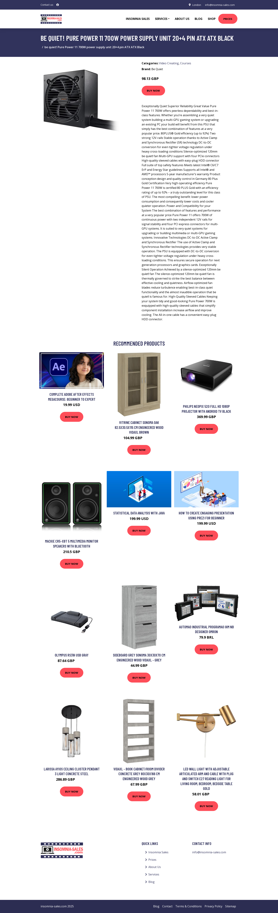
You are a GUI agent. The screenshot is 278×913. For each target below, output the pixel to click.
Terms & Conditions (188, 906)
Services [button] (161, 19)
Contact (167, 906)
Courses (185, 63)
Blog (198, 19)
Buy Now (153, 90)
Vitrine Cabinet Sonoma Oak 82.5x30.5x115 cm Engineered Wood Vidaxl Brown (139, 427)
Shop (212, 19)
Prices (227, 19)
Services (153, 874)
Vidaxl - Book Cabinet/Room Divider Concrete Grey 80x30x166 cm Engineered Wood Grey (139, 774)
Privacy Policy (213, 906)
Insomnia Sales (138, 19)
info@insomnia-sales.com (220, 4)
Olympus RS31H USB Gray (71, 655)
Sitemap (230, 906)
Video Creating (169, 63)
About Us (182, 19)
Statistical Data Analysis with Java (139, 513)
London (196, 4)
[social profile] (57, 4)
